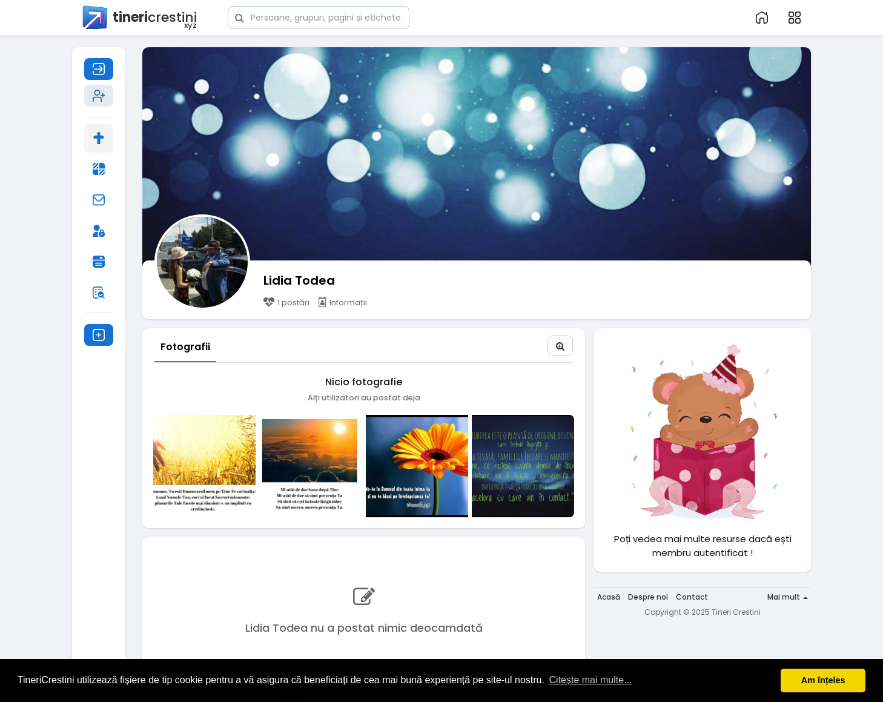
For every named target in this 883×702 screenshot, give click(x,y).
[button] (318, 16)
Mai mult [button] (787, 597)
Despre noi (648, 597)
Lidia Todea (299, 280)
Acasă (608, 597)
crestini (139, 18)
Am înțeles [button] (823, 680)
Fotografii (185, 347)
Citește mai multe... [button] (590, 680)
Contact (692, 597)
